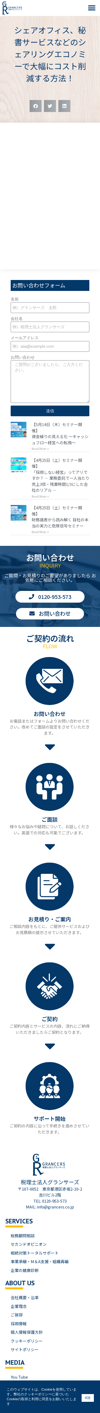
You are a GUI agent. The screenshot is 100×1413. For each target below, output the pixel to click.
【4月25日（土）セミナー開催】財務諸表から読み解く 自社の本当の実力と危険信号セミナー (60, 517)
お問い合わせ (23, 357)
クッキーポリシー (27, 1341)
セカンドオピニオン (29, 1244)
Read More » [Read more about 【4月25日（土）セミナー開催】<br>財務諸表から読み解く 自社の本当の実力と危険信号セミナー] (40, 532)
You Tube (19, 1377)
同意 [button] (88, 1397)
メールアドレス (25, 337)
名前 (15, 299)
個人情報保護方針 (27, 1332)
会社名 (17, 318)
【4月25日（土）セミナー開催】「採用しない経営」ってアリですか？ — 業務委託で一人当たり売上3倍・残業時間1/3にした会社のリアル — (60, 475)
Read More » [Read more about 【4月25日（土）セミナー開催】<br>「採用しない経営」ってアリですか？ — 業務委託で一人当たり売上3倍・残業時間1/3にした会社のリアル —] (40, 496)
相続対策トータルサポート (35, 1253)
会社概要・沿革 (25, 1297)
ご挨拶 (17, 1315)
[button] (92, 8)
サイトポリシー (25, 1349)
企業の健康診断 (25, 1270)
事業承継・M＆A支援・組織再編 (40, 1261)
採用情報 (19, 1323)
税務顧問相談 (23, 1235)
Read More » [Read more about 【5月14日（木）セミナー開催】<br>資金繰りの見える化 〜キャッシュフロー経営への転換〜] (40, 449)
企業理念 (19, 1306)
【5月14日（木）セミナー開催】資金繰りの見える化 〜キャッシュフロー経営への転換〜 (60, 433)
